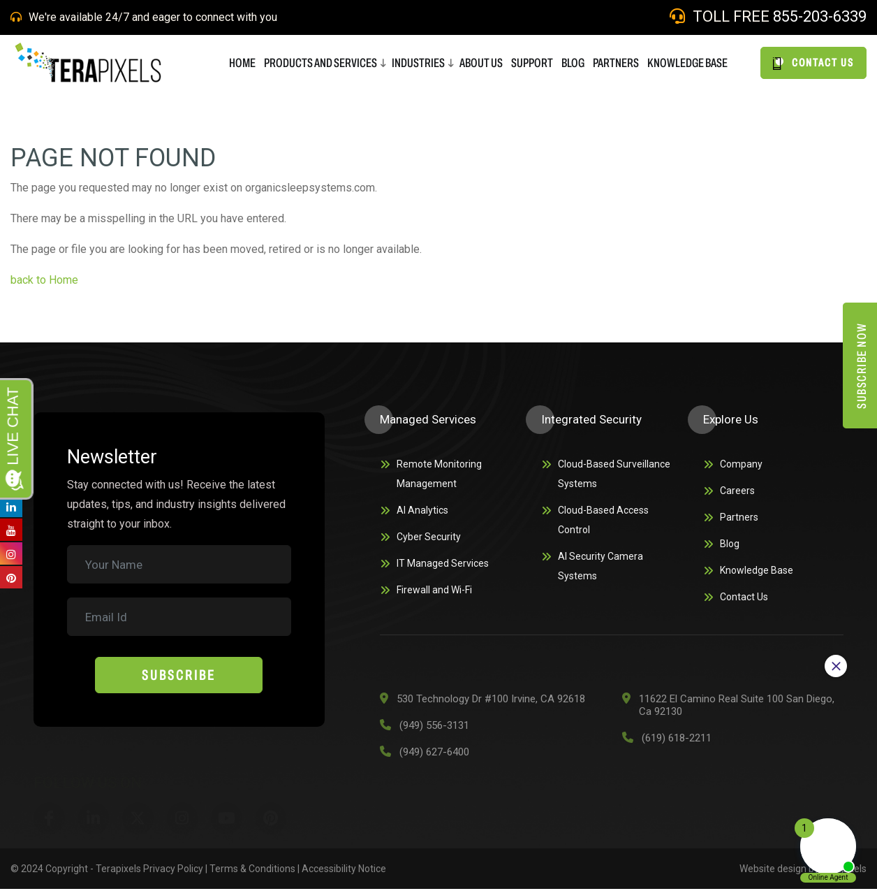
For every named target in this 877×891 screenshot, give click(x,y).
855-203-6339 (820, 16)
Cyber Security (429, 536)
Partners (739, 517)
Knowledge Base (687, 63)
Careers (737, 490)
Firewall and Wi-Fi (434, 589)
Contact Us (744, 596)
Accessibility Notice (344, 870)
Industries (418, 63)
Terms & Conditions (252, 870)
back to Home (45, 280)
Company (741, 464)
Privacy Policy (173, 870)
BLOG (572, 63)
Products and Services (320, 63)
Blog (729, 543)
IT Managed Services (443, 563)
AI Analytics (422, 510)
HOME (242, 63)
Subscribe (179, 675)
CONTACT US (813, 63)
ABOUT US (481, 63)
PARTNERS (616, 63)
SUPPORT (532, 63)
